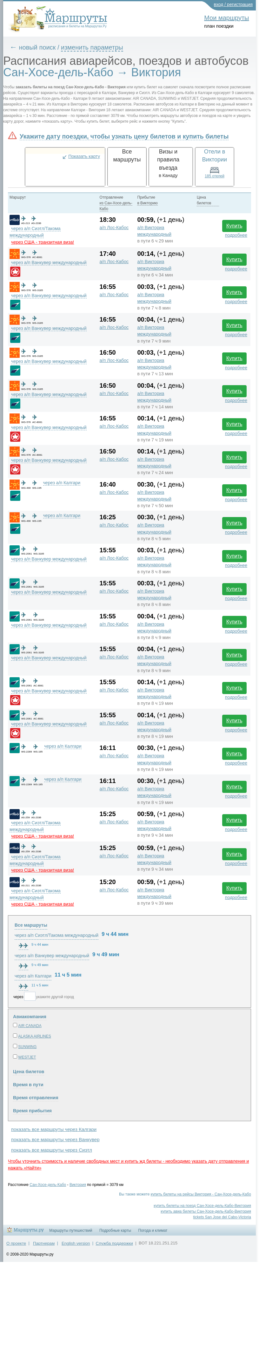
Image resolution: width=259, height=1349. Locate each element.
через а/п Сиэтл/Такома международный (56, 935)
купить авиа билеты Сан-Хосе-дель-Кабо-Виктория (206, 1211)
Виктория (78, 1184)
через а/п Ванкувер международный (49, 262)
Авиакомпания (29, 1016)
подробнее (236, 235)
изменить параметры (92, 47)
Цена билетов (28, 1071)
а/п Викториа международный (154, 231)
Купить (234, 225)
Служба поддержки (114, 1243)
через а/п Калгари (61, 482)
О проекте (16, 1243)
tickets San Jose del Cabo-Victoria (222, 1217)
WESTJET (27, 1057)
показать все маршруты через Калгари (53, 1129)
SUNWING (27, 1047)
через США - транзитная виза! (42, 242)
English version (76, 1243)
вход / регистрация (233, 4)
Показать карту (84, 156)
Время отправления (35, 1097)
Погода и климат (153, 1230)
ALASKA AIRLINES (34, 1036)
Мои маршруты (226, 17)
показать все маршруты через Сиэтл (51, 1150)
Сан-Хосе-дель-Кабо (48, 1184)
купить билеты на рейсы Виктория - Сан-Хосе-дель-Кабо (201, 1194)
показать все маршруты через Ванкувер (55, 1139)
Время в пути (28, 1084)
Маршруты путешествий (70, 1230)
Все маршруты (31, 925)
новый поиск (37, 47)
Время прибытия (32, 1110)
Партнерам (44, 1243)
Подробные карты (115, 1230)
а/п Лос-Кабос (114, 227)
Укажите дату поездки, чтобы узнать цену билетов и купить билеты (124, 136)
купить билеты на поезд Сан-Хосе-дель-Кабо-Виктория (202, 1205)
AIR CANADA (29, 1026)
